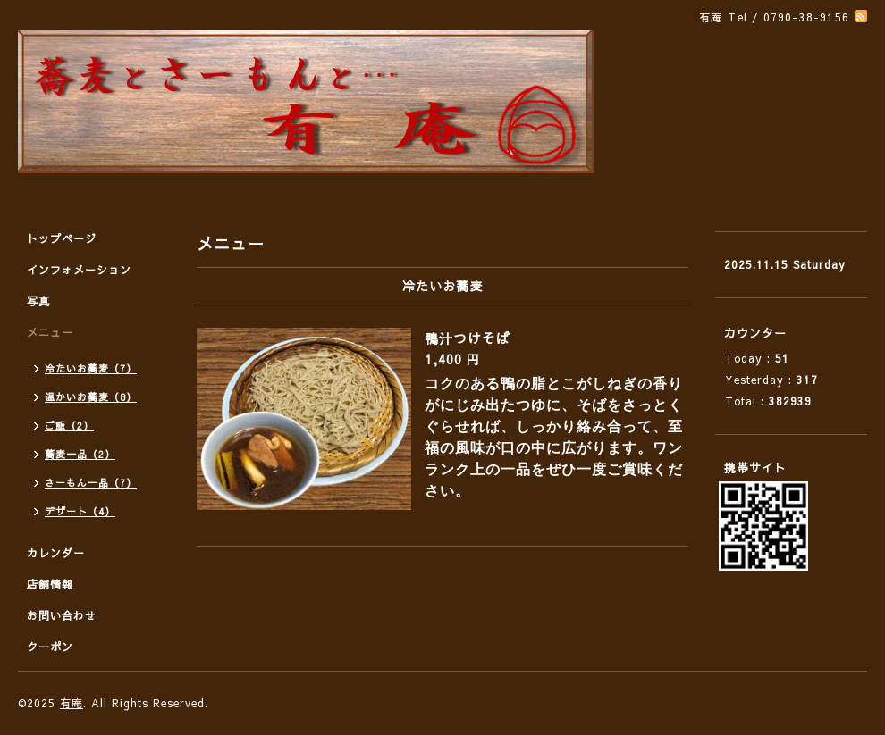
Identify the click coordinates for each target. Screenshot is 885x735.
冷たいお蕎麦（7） (91, 368)
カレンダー (56, 553)
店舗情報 (50, 584)
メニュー (50, 332)
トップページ (62, 238)
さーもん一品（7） (91, 482)
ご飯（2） (69, 425)
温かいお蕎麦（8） (91, 397)
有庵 (71, 703)
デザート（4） (80, 511)
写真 (38, 301)
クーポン (50, 646)
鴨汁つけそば (467, 338)
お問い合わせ (62, 615)
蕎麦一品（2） (80, 454)
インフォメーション (79, 270)
